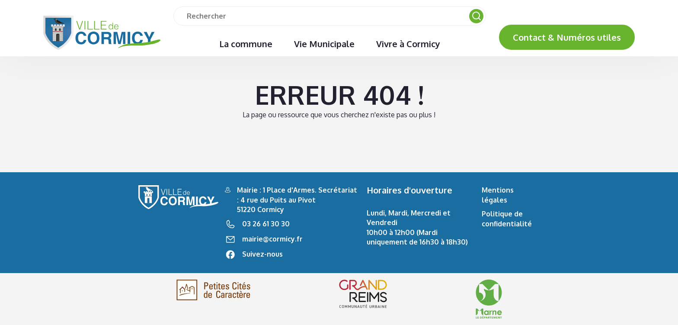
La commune (245, 43)
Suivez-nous (262, 254)
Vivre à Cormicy (408, 43)
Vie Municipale (324, 43)
